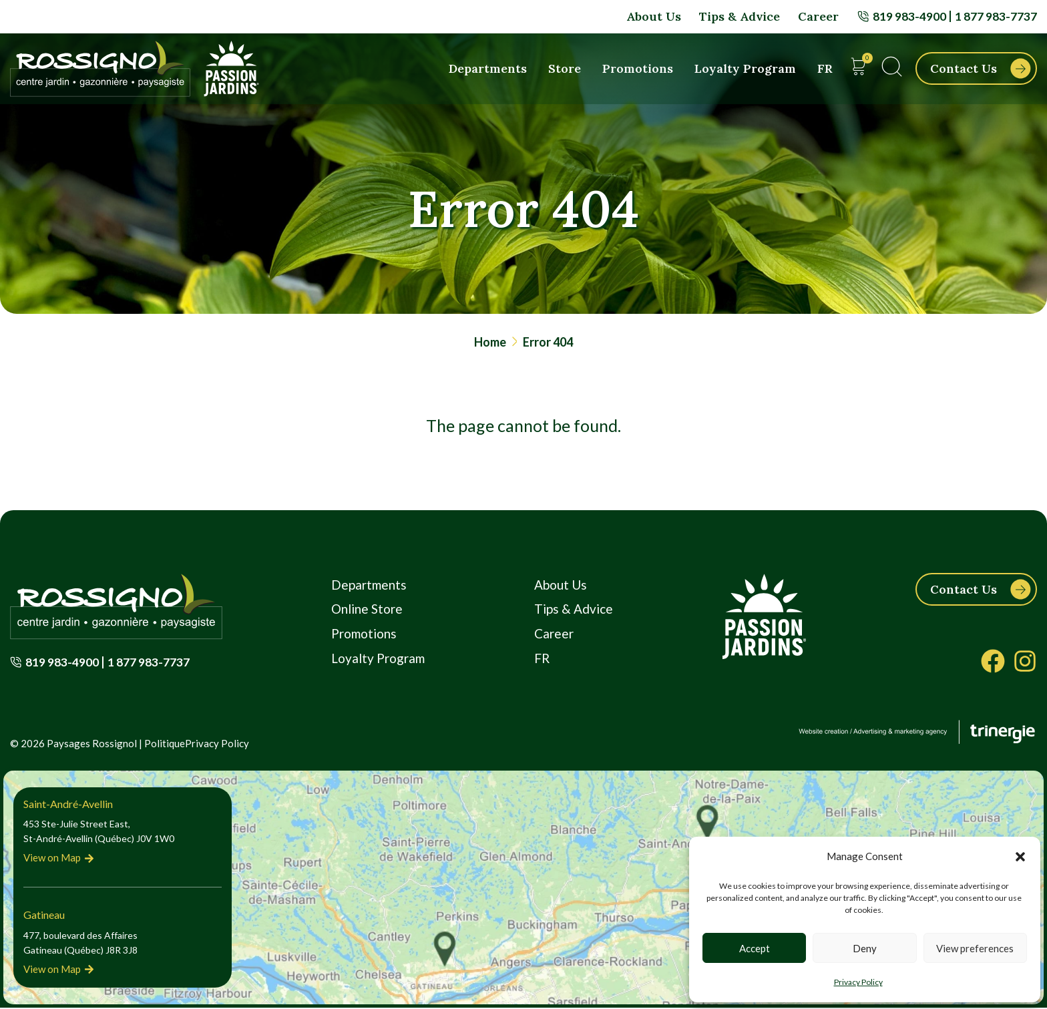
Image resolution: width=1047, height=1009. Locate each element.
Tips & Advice (738, 16)
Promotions (637, 68)
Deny (865, 948)
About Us (653, 16)
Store (564, 68)
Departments (488, 68)
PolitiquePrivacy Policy (196, 745)
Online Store (367, 611)
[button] (1020, 856)
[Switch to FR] (825, 69)
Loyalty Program (745, 68)
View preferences (975, 948)
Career (817, 16)
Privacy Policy (858, 982)
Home (490, 342)
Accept (754, 948)
